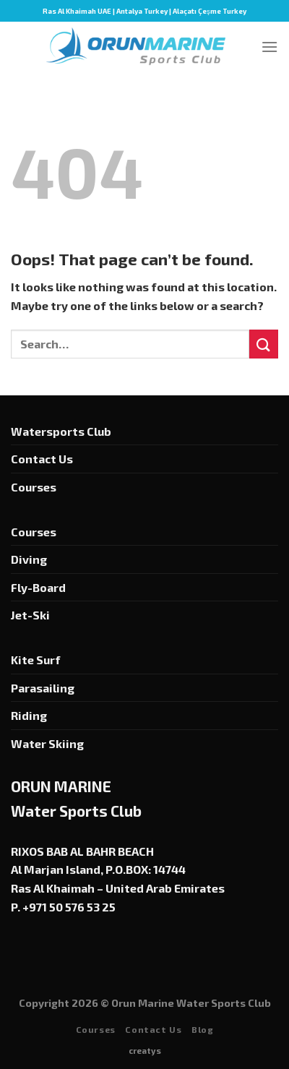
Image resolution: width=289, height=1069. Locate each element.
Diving (29, 559)
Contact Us (42, 458)
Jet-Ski (30, 615)
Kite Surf (36, 659)
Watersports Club (61, 431)
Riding (29, 715)
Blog (202, 1029)
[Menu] (269, 46)
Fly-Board (38, 587)
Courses (33, 487)
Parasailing (42, 688)
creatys (145, 1050)
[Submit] (263, 344)
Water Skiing (47, 743)
